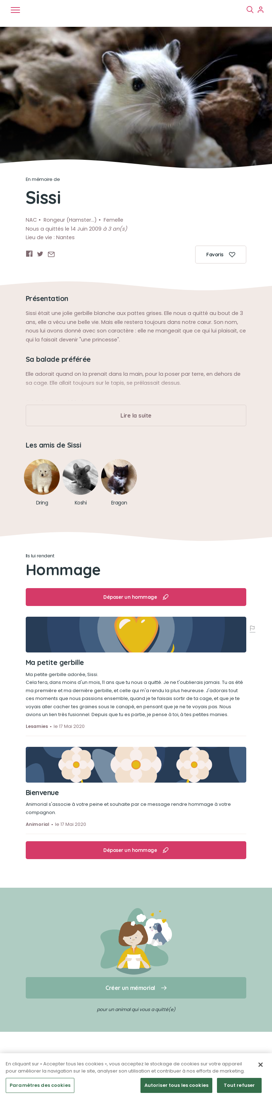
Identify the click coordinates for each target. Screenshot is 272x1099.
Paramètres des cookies (40, 1085)
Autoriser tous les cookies (176, 1085)
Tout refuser (239, 1085)
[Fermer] (260, 1065)
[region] (136, 1076)
